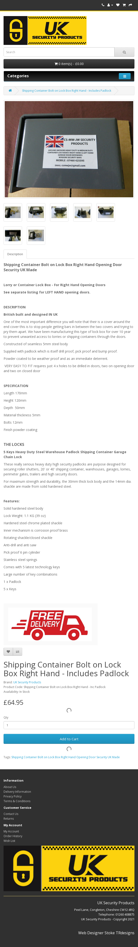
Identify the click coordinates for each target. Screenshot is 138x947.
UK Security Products (27, 682)
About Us (10, 787)
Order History (13, 836)
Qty (6, 717)
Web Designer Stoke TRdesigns (106, 932)
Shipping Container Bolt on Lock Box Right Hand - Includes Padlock (66, 91)
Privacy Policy (13, 796)
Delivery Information (17, 792)
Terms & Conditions (17, 801)
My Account (11, 831)
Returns (9, 819)
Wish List (9, 841)
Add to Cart (69, 738)
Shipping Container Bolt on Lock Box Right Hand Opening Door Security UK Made (65, 757)
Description (15, 254)
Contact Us (11, 814)
